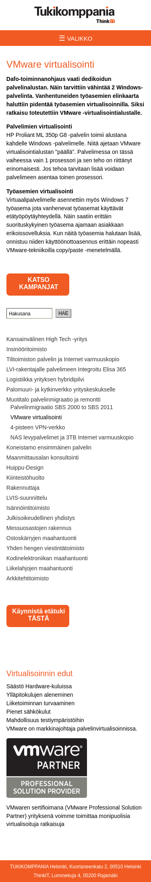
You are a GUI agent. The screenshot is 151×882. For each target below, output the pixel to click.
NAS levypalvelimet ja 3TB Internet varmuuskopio (72, 437)
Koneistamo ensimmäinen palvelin (48, 447)
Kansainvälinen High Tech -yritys (46, 339)
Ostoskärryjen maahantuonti (41, 538)
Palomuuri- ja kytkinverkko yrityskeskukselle (61, 389)
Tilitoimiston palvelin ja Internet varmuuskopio (62, 359)
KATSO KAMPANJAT (38, 283)
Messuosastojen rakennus (39, 528)
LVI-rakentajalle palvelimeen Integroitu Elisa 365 (66, 369)
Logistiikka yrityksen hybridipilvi (45, 379)
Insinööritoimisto (26, 349)
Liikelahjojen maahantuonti (39, 568)
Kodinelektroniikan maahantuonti (47, 558)
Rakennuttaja (22, 487)
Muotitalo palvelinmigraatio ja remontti (53, 399)
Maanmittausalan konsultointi (42, 457)
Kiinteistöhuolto (25, 477)
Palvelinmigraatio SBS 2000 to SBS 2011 (61, 407)
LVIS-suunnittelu (26, 498)
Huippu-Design (24, 467)
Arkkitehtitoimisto (27, 578)
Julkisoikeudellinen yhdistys (40, 518)
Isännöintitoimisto (28, 508)
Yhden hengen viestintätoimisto (45, 548)
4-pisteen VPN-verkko (37, 427)
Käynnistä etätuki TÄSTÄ (38, 615)
